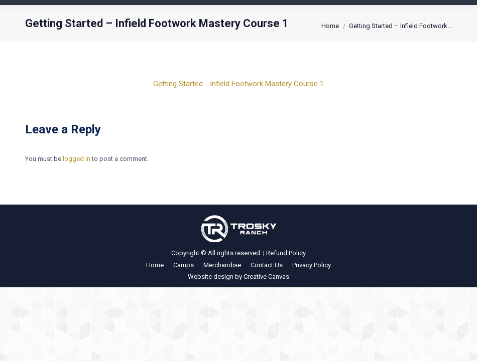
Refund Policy (286, 253)
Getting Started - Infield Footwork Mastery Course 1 (238, 83)
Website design (210, 276)
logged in (76, 158)
